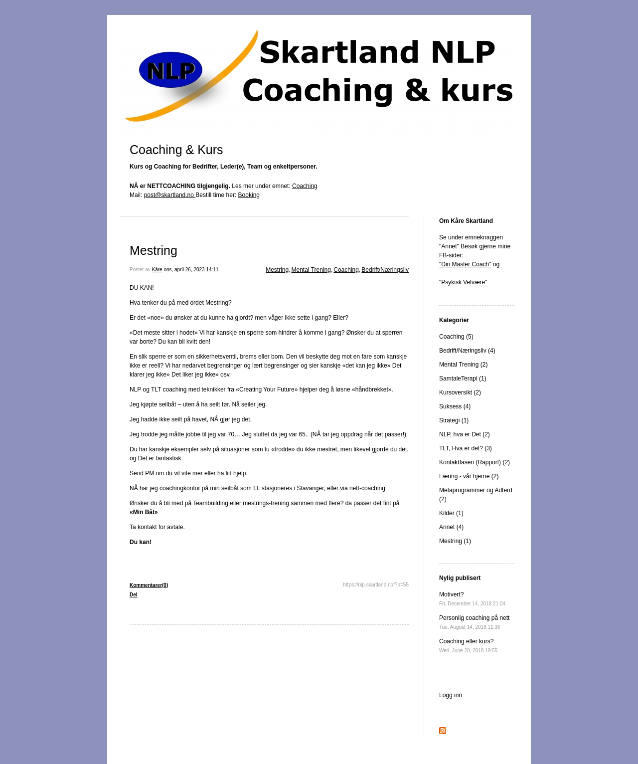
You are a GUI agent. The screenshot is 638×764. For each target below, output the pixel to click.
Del (134, 594)
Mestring (153, 250)
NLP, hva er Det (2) (464, 434)
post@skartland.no (170, 194)
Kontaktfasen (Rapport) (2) (474, 462)
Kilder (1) (451, 513)
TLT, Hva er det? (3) (465, 448)
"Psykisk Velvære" (463, 282)
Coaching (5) (456, 336)
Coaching (305, 186)
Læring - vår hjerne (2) (468, 476)
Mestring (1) (455, 541)
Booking (249, 194)
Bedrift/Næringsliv (385, 269)
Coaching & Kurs (176, 150)
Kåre (157, 269)
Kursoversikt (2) (460, 392)
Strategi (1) (454, 420)
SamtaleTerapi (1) (462, 378)
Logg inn (450, 695)
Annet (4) (451, 527)
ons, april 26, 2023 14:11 (190, 269)
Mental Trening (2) (463, 364)
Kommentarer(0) (149, 585)
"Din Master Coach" (465, 264)
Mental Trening (311, 269)
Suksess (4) (455, 406)
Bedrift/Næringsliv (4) (467, 350)
